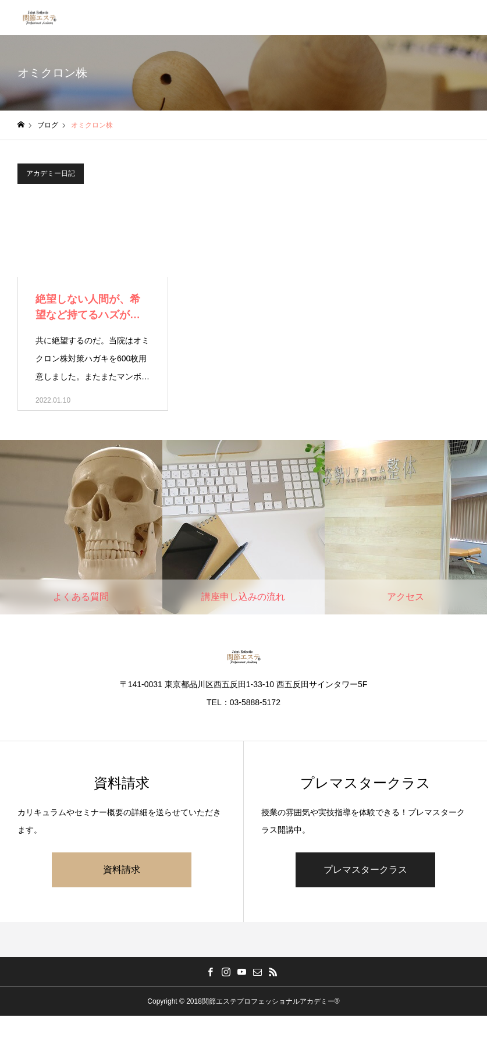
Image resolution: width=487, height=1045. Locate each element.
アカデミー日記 (50, 173)
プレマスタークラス (365, 870)
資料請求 (121, 870)
